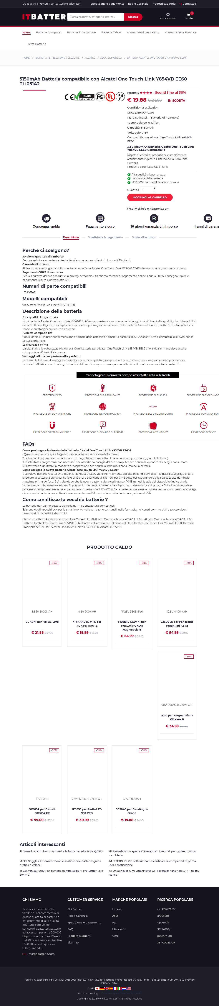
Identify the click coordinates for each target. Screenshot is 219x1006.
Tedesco (106, 993)
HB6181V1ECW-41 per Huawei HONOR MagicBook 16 (132, 625)
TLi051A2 (29, 292)
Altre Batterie (37, 44)
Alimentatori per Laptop (143, 32)
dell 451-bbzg (159, 979)
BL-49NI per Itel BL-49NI (42, 621)
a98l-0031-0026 (67, 979)
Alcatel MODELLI (111, 57)
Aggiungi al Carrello (147, 197)
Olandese (125, 993)
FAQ (70, 929)
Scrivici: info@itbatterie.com (148, 208)
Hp (114, 922)
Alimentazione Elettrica (180, 32)
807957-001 (164, 936)
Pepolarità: (133, 92)
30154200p (164, 929)
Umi (115, 936)
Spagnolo (136, 993)
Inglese (115, 993)
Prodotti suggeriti (164, 3)
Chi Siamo (74, 909)
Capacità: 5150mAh (140, 127)
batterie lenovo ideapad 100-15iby (123, 979)
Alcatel (90, 57)
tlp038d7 (163, 922)
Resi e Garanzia (138, 3)
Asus (115, 916)
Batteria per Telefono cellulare (57, 57)
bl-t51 (147, 979)
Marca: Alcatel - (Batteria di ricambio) (153, 117)
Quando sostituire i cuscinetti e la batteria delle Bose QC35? (63, 851)
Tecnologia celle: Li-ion (143, 122)
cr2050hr (163, 916)
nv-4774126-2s (166, 909)
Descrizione (71, 237)
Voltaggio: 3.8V (137, 132)
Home (26, 32)
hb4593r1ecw (85, 979)
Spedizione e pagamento (108, 3)
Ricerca (133, 17)
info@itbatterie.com (38, 954)
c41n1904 (173, 979)
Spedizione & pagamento (105, 237)
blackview (119, 929)
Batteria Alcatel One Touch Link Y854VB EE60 (156, 57)
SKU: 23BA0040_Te (140, 112)
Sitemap (73, 942)
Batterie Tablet (111, 32)
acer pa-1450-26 (48, 979)
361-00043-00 (166, 942)
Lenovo (117, 909)
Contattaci (188, 3)
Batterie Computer (49, 32)
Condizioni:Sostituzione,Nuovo (143, 107)
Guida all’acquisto (144, 237)
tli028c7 (99, 979)
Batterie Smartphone (81, 32)
